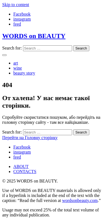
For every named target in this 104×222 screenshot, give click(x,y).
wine (17, 68)
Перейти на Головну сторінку (30, 137)
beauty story (24, 73)
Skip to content (15, 4)
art (15, 63)
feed (17, 24)
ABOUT (21, 166)
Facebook (22, 14)
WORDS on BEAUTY (33, 36)
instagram (22, 19)
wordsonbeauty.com (80, 200)
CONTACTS (24, 171)
